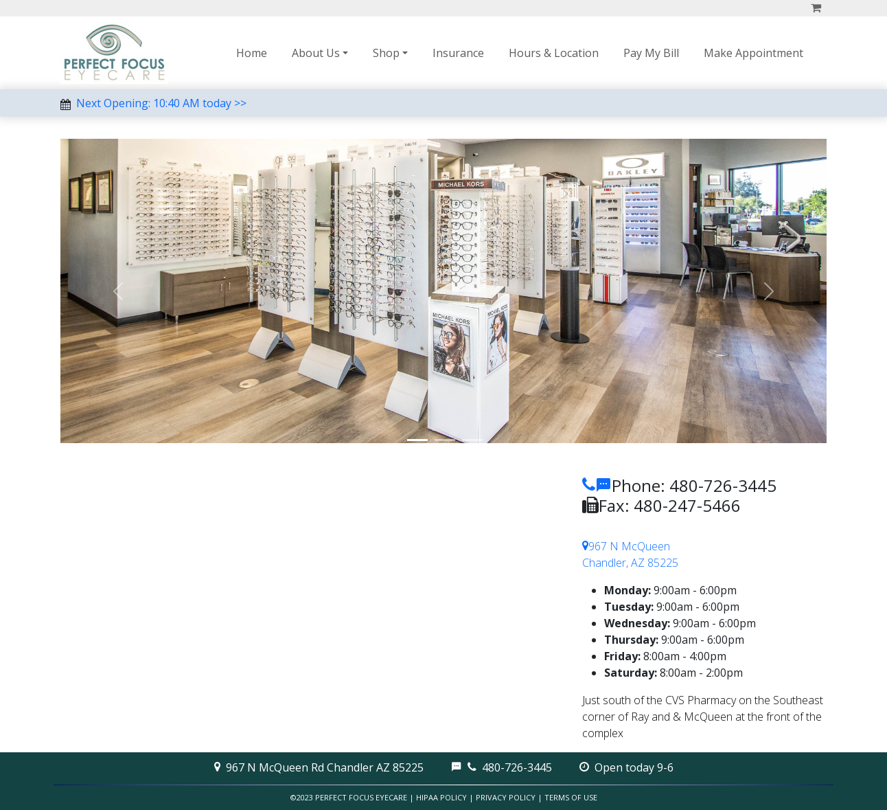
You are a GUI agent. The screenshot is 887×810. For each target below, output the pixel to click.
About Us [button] (316, 52)
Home (251, 52)
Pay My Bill (651, 52)
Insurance (458, 52)
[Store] (445, 440)
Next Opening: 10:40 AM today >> (161, 103)
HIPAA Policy (441, 797)
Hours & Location (554, 52)
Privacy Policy (505, 797)
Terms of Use (570, 797)
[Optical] (417, 440)
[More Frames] (472, 440)
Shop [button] (386, 52)
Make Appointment (753, 52)
